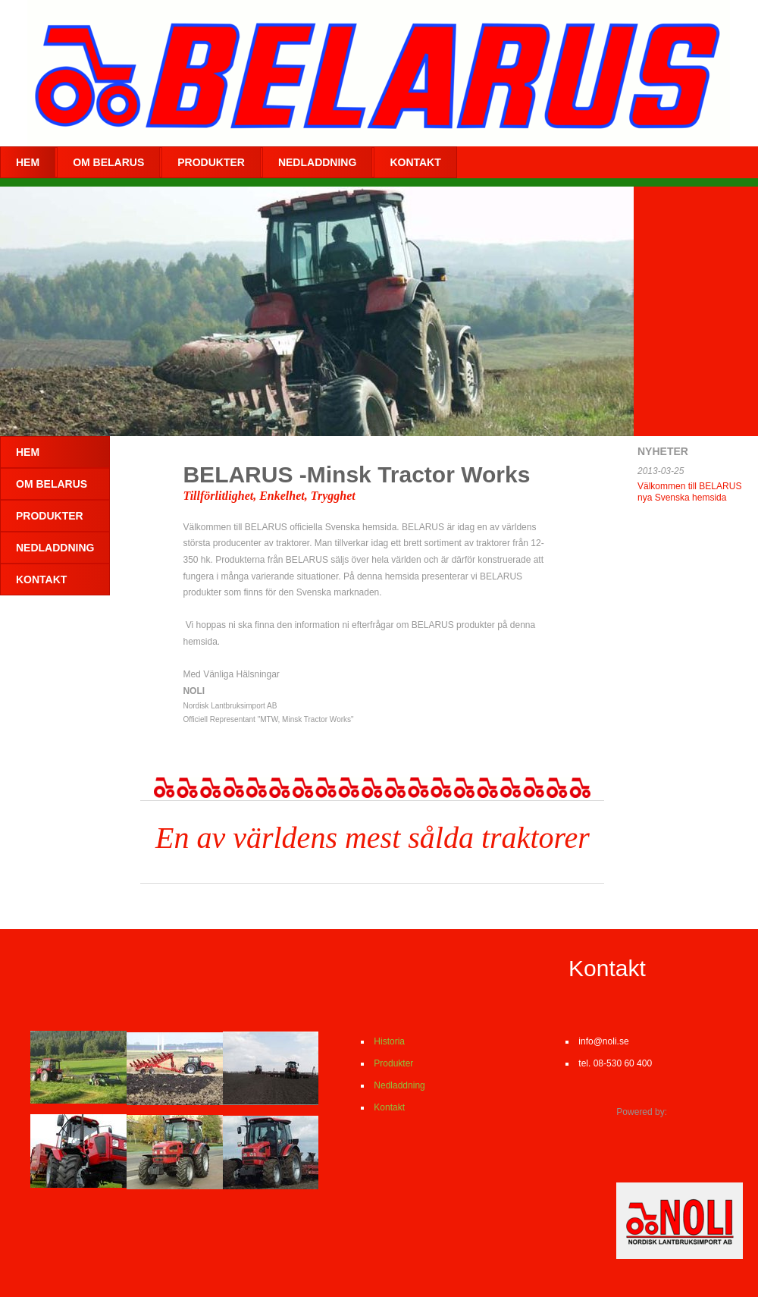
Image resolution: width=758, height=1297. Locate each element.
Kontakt (388, 1107)
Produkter (392, 1063)
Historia (389, 1041)
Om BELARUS (108, 162)
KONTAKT (415, 162)
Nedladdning (398, 1085)
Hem (27, 162)
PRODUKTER (211, 162)
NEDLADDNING (317, 162)
